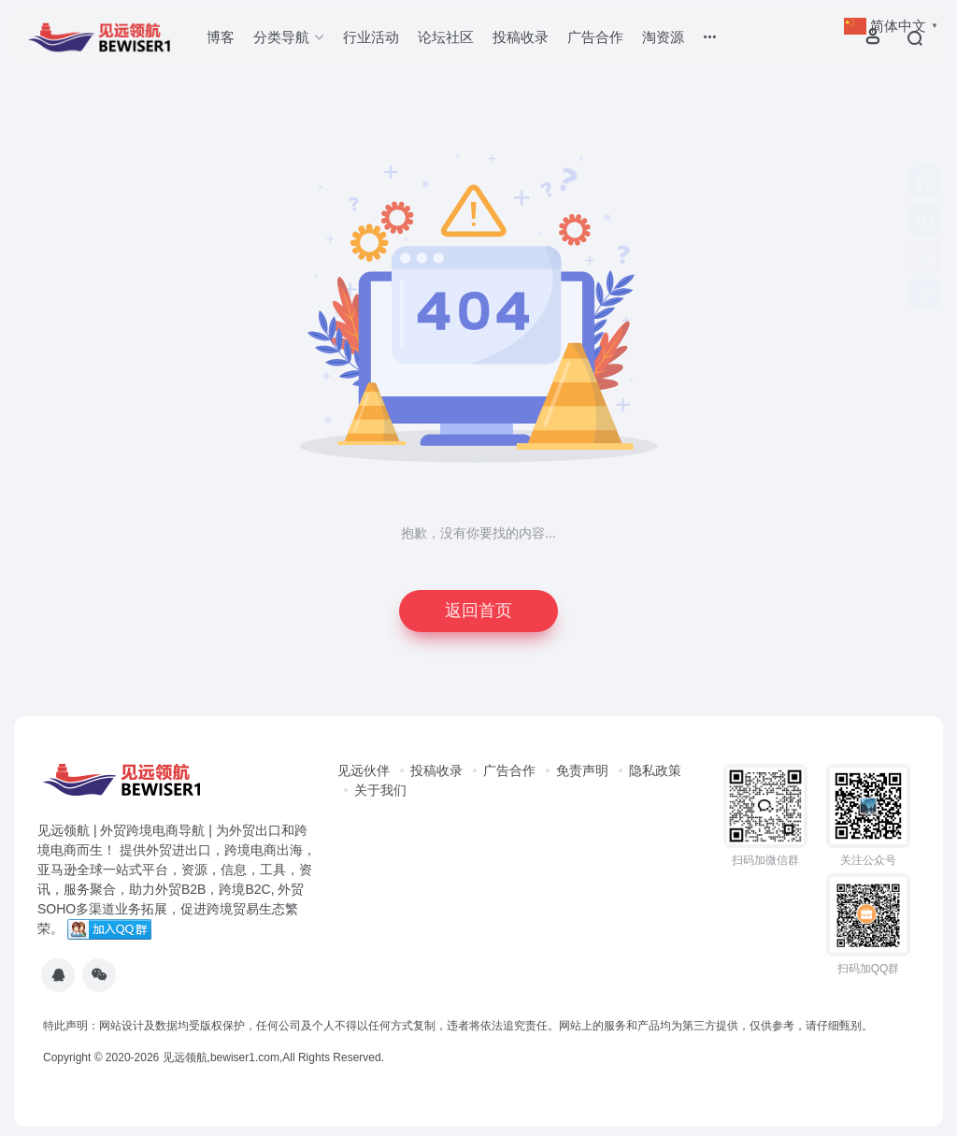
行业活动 (371, 37)
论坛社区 (446, 37)
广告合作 (595, 37)
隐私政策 (655, 770)
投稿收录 (521, 37)
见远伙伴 (363, 770)
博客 (221, 37)
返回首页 (478, 610)
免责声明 (582, 770)
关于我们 (380, 790)
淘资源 (663, 37)
